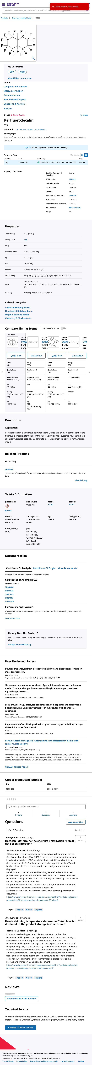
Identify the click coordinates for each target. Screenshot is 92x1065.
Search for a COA (12, 618)
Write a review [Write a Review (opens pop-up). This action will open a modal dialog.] (26, 129)
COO (22, 71)
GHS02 (8, 510)
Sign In (27, 147)
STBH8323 (9, 601)
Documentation (12, 95)
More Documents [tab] (67, 568)
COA (12, 71)
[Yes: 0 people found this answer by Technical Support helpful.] (19, 909)
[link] (17, 307)
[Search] (87, 10)
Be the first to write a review (22, 999)
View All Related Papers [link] (16, 766)
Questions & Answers (14, 103)
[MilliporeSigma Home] (13, 4)
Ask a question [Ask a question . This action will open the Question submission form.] (41, 129)
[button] (80, 838)
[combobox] (46, 10)
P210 (71, 504)
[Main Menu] (3, 4)
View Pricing (81, 480)
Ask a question (75, 822)
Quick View (15, 355)
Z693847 (9, 469)
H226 (50, 504)
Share (84, 115)
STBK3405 (9, 594)
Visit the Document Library (19, 644)
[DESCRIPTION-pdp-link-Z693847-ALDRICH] (46, 474)
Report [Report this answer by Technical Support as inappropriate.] (38, 909)
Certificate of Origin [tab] (44, 568)
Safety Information (13, 90)
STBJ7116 (9, 598)
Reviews (8, 108)
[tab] (6, 18)
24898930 (72, 195)
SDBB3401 (9, 587)
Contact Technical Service (20, 1027)
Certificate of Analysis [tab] (18, 568)
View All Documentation (20, 78)
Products (4, 18)
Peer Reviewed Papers (15, 99)
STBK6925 (9, 590)
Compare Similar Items (15, 86)
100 (25, 239)
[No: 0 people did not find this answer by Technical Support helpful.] (29, 909)
